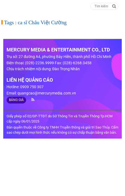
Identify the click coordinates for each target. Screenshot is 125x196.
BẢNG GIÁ (16, 100)
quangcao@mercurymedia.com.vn (46, 93)
